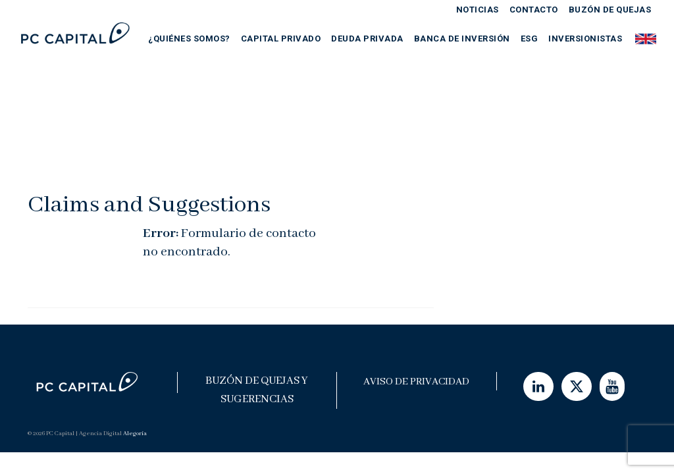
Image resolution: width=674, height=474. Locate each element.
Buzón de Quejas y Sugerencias (256, 390)
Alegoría (135, 433)
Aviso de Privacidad (416, 381)
